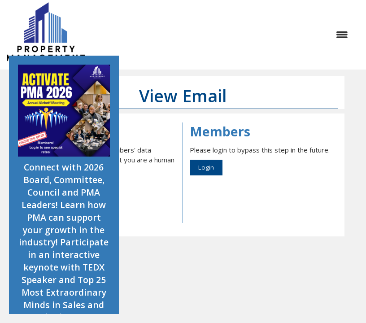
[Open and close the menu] (221, 35)
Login (206, 167)
